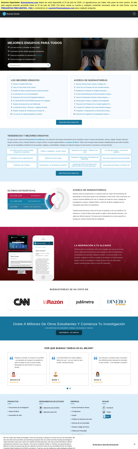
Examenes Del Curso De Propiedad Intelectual (28, 97)
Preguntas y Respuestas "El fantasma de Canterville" (85, 158)
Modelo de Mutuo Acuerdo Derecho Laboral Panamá (30, 91)
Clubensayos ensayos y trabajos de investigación (92, 101)
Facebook (107, 407)
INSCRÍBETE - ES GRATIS (69, 332)
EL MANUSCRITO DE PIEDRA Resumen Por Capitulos (31, 101)
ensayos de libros (72, 142)
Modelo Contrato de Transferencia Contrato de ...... (30, 111)
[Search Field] (29, 65)
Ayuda (74, 415)
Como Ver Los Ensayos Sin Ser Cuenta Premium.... (93, 87)
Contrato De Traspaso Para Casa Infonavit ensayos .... (94, 107)
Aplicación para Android (49, 407)
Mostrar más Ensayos (69, 173)
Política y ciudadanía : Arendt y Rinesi (53, 151)
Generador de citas (15, 415)
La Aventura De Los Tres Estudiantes (25, 94)
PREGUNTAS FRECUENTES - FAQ (17, 8)
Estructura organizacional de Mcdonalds (116, 158)
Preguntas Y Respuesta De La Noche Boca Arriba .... (94, 111)
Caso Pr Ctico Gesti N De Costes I (24, 87)
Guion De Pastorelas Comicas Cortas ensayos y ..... (93, 97)
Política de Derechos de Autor (82, 419)
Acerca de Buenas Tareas (80, 407)
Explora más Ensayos (69, 122)
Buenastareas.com (29, 2)
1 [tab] (68, 388)
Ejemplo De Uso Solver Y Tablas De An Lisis (85, 151)
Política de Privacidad (79, 431)
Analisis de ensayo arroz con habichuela (26, 104)
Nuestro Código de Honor (80, 427)
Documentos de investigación (19, 407)
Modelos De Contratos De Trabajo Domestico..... (92, 91)
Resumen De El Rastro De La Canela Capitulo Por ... (94, 104)
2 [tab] (70, 388)
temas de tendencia (37, 139)
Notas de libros (14, 411)
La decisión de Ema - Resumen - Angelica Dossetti (30, 107)
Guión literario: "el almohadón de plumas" (53, 165)
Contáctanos (76, 411)
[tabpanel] (27, 369)
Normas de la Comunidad (80, 423)
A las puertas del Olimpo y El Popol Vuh (116, 165)
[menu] (135, 14)
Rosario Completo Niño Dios (22, 84)
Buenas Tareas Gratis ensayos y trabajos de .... (92, 84)
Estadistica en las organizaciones (22, 158)
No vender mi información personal (83, 438)
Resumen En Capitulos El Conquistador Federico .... (93, 114)
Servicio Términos (78, 435)
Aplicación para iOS (48, 412)
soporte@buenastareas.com (61, 8)
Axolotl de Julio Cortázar (21, 165)
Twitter (106, 412)
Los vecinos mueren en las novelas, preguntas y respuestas (22, 151)
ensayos (39, 55)
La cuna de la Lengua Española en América (27, 114)
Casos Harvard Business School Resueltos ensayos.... (94, 94)
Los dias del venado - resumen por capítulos (116, 151)
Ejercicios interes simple (53, 158)
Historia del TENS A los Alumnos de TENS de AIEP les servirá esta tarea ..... (84, 165)
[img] (48, 65)
